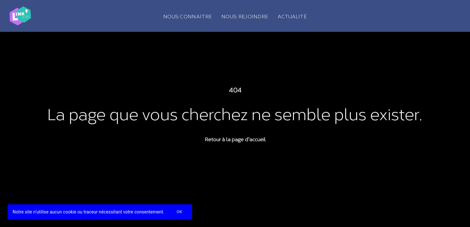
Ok (179, 212)
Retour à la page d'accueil (235, 139)
